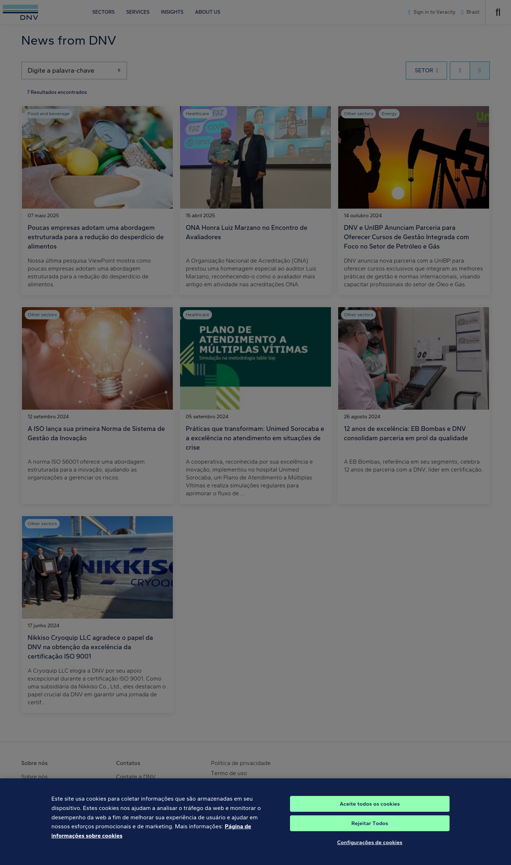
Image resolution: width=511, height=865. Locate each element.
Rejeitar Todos (369, 828)
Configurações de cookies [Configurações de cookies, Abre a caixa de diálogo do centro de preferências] (369, 847)
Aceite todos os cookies (370, 809)
